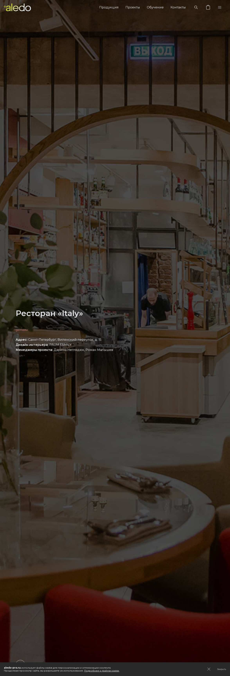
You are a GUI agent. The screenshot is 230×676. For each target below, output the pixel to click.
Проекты (132, 7)
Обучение (155, 7)
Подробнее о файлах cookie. (101, 670)
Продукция (109, 7)
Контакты (178, 7)
